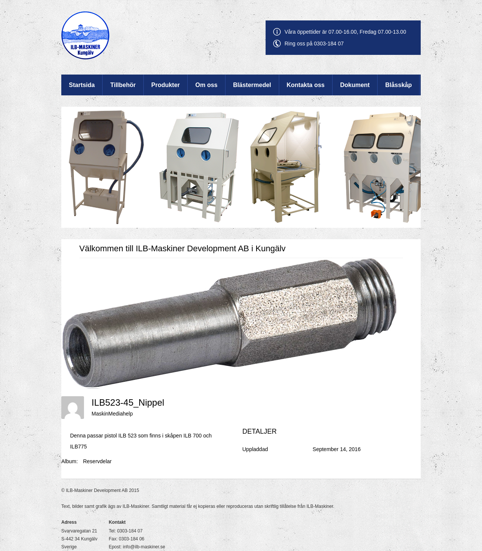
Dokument (355, 85)
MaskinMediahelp (112, 414)
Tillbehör (122, 85)
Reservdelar (97, 461)
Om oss (206, 85)
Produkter (165, 85)
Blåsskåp (398, 85)
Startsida (82, 85)
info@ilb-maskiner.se (144, 546)
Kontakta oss (306, 85)
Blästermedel (252, 85)
